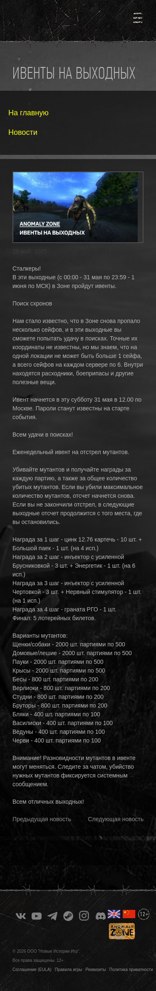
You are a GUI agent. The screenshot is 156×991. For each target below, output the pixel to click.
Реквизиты (96, 969)
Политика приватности (131, 969)
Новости (22, 132)
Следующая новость (116, 819)
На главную (28, 113)
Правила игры (68, 969)
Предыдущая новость (41, 819)
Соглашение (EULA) (31, 969)
